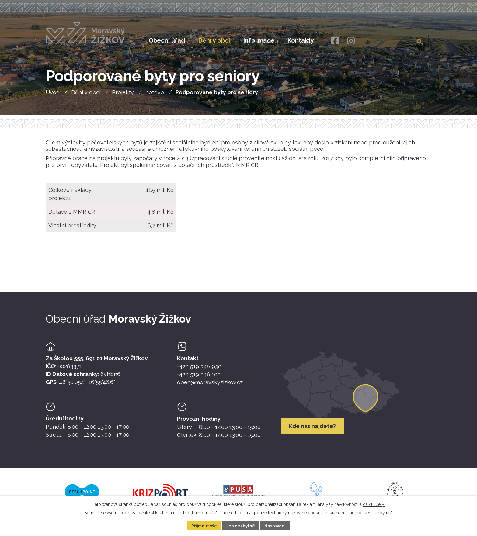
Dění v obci (85, 95)
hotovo (154, 95)
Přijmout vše (203, 525)
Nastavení (277, 525)
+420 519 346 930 (199, 369)
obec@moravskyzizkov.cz (210, 385)
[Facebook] (334, 41)
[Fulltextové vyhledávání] (397, 40)
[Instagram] (351, 41)
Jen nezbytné (241, 525)
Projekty (123, 95)
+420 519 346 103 (199, 377)
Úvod (53, 95)
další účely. (374, 503)
